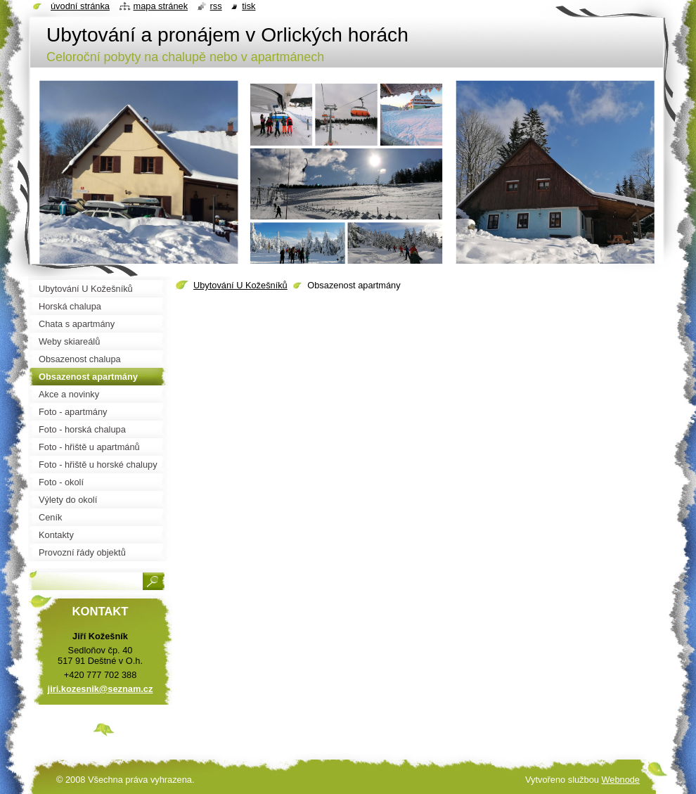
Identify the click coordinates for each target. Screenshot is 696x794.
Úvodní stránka (80, 6)
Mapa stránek (161, 6)
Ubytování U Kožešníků (240, 285)
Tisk (248, 6)
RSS (216, 6)
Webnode (620, 779)
